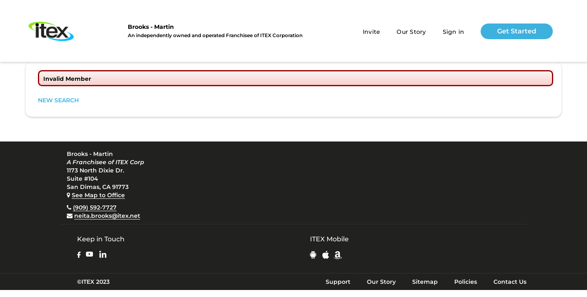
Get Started (516, 31)
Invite (371, 31)
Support (338, 281)
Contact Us (509, 281)
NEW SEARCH (58, 100)
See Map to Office (98, 195)
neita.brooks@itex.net (107, 215)
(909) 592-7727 (95, 207)
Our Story (411, 31)
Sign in (454, 31)
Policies (465, 281)
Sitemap (425, 281)
